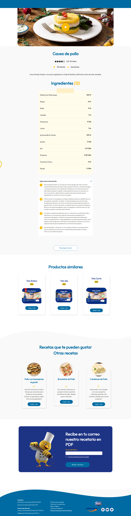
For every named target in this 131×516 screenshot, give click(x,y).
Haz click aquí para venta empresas (61, 510)
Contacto (92, 4)
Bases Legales (54, 506)
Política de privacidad (57, 502)
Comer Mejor (52, 4)
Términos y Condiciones (57, 504)
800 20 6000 (36, 502)
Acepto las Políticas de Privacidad (78, 457)
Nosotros (28, 4)
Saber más (31, 308)
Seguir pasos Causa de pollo (48, 181)
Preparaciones (105, 4)
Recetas (39, 4)
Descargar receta (65, 248)
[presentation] (63, 319)
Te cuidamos (66, 4)
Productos (79, 4)
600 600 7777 (33, 505)
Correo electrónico (71, 450)
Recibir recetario (77, 465)
